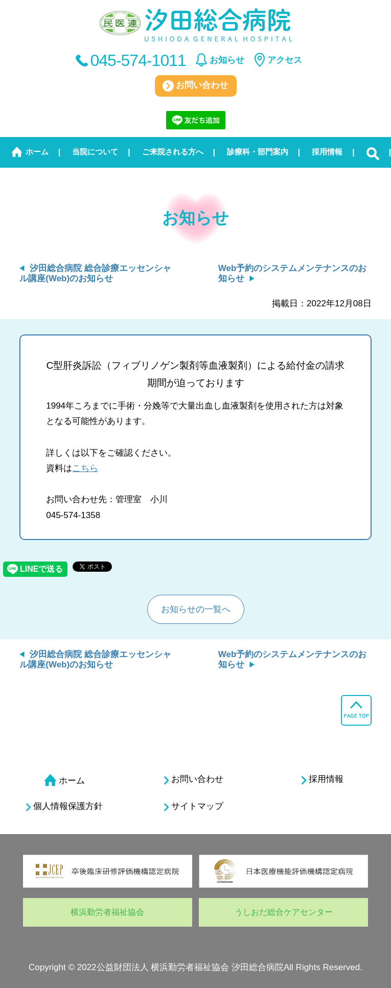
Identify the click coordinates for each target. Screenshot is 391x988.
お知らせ (227, 60)
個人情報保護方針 (64, 806)
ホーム (37, 151)
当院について (95, 151)
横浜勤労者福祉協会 (107, 912)
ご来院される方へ (172, 151)
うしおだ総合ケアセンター (284, 912)
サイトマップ (193, 806)
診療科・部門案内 (257, 151)
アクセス (284, 60)
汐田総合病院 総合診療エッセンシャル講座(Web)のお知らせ (95, 273)
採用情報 (327, 151)
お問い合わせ (195, 86)
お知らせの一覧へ (196, 609)
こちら (85, 468)
